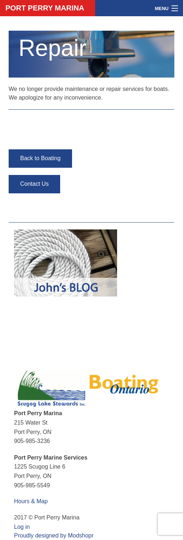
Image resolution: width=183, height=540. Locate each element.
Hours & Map (31, 501)
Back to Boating (40, 158)
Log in (22, 527)
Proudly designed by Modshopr (54, 535)
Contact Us (34, 184)
